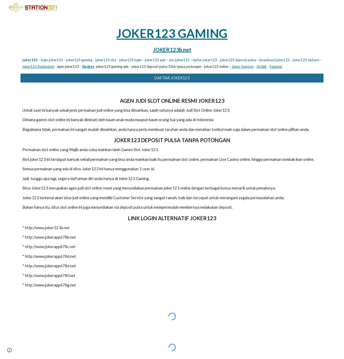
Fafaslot (276, 67)
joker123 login (130, 60)
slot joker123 (179, 60)
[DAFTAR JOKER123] (171, 78)
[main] (172, 47)
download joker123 (274, 60)
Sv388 (261, 67)
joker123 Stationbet (38, 66)
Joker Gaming (242, 67)
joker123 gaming (79, 60)
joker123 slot (105, 60)
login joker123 (52, 60)
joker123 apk (155, 60)
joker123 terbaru (306, 60)
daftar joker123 (205, 60)
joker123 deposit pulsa (238, 60)
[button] (9, 350)
